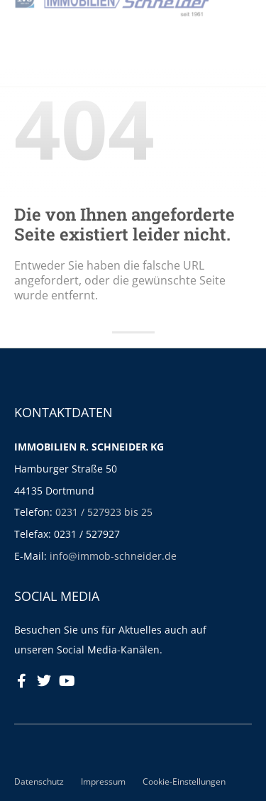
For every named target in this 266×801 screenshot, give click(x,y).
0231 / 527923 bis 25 (104, 512)
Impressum (103, 781)
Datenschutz (39, 781)
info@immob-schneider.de (113, 556)
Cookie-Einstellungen (184, 781)
